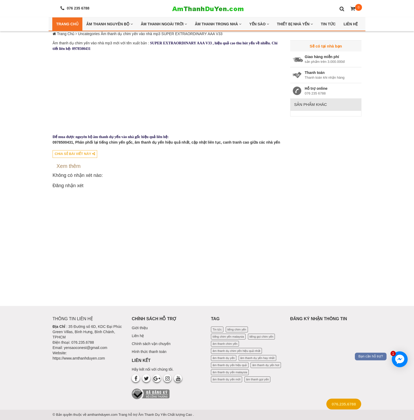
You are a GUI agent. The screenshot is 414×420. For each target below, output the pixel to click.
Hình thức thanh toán (149, 352)
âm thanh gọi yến (257, 379)
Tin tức (217, 329)
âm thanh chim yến (225, 343)
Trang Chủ (67, 24)
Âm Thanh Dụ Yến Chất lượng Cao (165, 415)
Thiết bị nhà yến (295, 24)
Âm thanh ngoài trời (164, 24)
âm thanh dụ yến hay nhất (257, 358)
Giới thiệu (140, 328)
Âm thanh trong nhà (218, 24)
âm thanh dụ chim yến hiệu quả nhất (236, 350)
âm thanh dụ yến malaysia (230, 372)
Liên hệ (138, 336)
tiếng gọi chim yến (262, 336)
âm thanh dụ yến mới (227, 379)
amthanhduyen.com (103, 415)
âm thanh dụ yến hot (265, 365)
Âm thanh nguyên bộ (109, 24)
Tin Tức (328, 24)
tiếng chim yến (236, 329)
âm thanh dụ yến (224, 358)
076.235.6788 (344, 404)
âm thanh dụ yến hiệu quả (230, 365)
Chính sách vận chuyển (151, 344)
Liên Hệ (351, 24)
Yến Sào (259, 24)
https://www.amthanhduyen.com (79, 358)
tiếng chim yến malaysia (228, 336)
